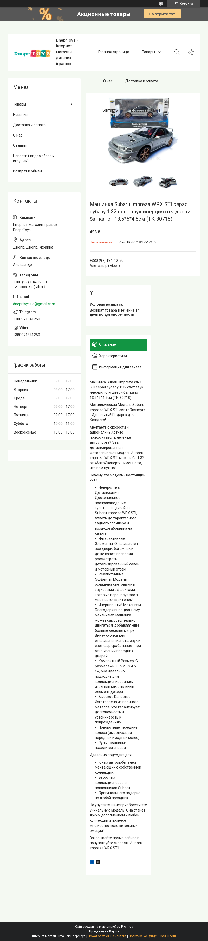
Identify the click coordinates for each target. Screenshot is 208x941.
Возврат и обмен (145, 110)
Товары (149, 52)
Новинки (20, 115)
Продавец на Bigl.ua (104, 931)
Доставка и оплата (141, 81)
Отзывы (20, 145)
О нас (108, 81)
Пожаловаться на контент (107, 936)
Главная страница (113, 52)
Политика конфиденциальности (152, 936)
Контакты (110, 110)
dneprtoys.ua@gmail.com (34, 304)
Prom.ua (127, 926)
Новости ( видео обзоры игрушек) (33, 158)
